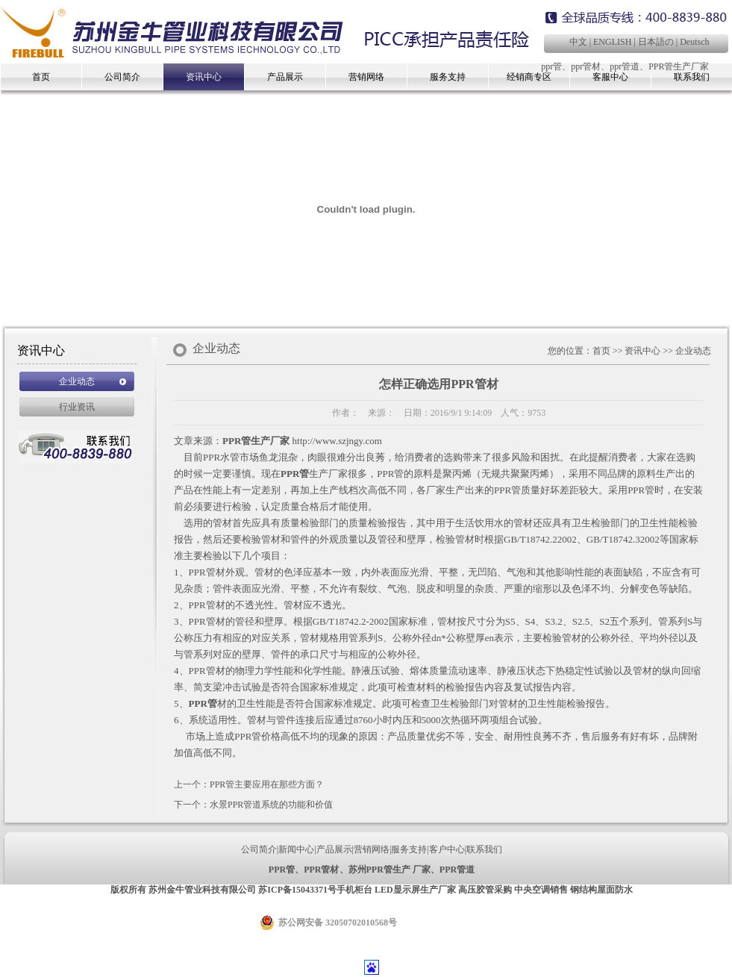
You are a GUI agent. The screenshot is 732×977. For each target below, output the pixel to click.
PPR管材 (321, 869)
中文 (578, 42)
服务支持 (448, 77)
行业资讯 (77, 407)
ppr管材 (586, 66)
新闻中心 (296, 849)
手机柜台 (354, 889)
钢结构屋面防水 (601, 889)
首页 (41, 77)
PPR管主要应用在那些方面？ (267, 784)
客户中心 (447, 849)
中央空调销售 (541, 889)
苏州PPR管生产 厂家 (389, 869)
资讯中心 (204, 77)
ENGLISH (612, 42)
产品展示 (285, 77)
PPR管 (295, 473)
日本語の (656, 42)
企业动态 (77, 381)
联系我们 (484, 849)
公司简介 (122, 77)
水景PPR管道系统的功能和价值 (271, 804)
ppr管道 (624, 66)
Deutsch (694, 42)
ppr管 (551, 66)
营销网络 (366, 77)
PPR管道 (457, 869)
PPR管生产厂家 (678, 66)
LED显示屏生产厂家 (415, 889)
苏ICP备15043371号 (297, 889)
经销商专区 (529, 77)
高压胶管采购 (485, 889)
